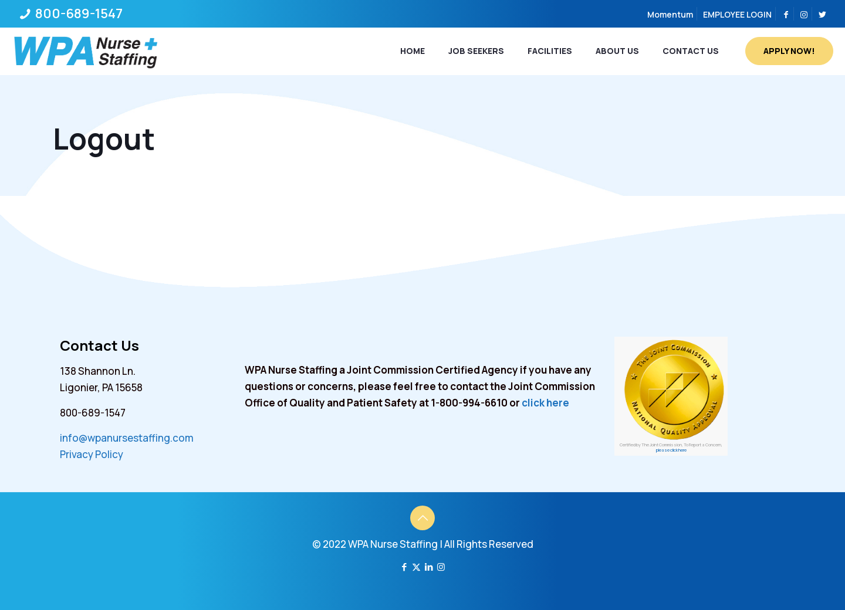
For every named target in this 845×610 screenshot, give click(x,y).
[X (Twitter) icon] (416, 567)
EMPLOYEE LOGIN (737, 14)
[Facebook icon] (404, 567)
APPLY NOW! (789, 50)
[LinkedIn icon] (428, 567)
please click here (671, 450)
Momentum (670, 14)
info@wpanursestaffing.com (127, 438)
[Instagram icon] (441, 567)
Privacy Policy (91, 454)
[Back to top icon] (422, 518)
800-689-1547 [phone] (78, 13)
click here (545, 402)
